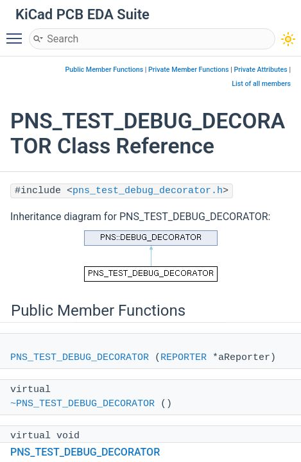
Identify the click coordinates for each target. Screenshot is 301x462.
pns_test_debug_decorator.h (148, 190)
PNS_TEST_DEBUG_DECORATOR (79, 357)
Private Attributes (260, 69)
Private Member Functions (188, 69)
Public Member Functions (104, 69)
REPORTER (183, 357)
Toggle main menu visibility (17, 32)
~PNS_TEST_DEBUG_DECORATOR (82, 403)
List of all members (261, 84)
